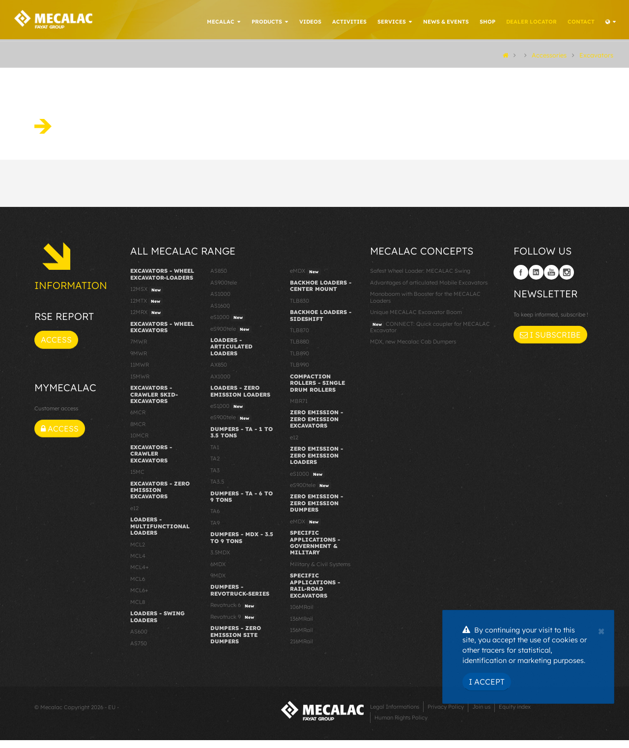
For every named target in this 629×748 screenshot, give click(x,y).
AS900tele (223, 290)
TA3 (215, 478)
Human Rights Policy (401, 725)
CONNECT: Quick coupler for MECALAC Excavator (430, 334)
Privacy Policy (446, 714)
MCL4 (137, 563)
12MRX (146, 320)
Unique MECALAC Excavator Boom (416, 319)
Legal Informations (394, 714)
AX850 (218, 372)
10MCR (139, 443)
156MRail (301, 637)
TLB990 (299, 372)
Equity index (515, 714)
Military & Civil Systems (320, 572)
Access (56, 347)
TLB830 (299, 308)
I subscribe (550, 342)
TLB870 (299, 338)
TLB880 (299, 349)
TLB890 (299, 361)
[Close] (601, 630)
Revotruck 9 (233, 625)
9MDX (218, 583)
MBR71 (299, 408)
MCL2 (137, 552)
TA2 (215, 466)
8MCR (137, 432)
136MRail (301, 626)
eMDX (305, 279)
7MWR (138, 349)
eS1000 (227, 325)
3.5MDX (220, 560)
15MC (137, 479)
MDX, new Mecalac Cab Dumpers (413, 349)
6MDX (218, 572)
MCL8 (137, 609)
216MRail (301, 649)
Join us (481, 714)
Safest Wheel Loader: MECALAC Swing (420, 278)
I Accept (487, 682)
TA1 (214, 455)
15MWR (139, 384)
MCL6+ (139, 598)
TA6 (215, 519)
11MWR (139, 372)
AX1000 (220, 384)
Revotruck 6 (233, 613)
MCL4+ (139, 575)
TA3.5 (217, 489)
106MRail (302, 614)
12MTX (146, 309)
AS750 (138, 650)
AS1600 (220, 313)
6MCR (137, 420)
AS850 (218, 278)
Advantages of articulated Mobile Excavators (428, 290)
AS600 (138, 639)
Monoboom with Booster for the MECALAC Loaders (425, 305)
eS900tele (231, 337)
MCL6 (137, 586)
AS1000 (220, 301)
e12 (134, 516)
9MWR (138, 361)
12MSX (146, 297)
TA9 (215, 530)
